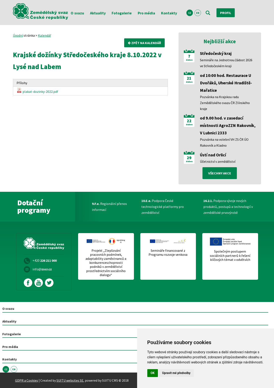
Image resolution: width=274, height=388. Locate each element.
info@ (42, 269)
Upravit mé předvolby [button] (176, 373)
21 (189, 78)
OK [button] (153, 373)
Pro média (146, 13)
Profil (225, 13)
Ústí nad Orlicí (213, 154)
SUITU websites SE (69, 380)
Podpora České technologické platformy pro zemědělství (162, 207)
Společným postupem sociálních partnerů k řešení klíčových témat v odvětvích (230, 255)
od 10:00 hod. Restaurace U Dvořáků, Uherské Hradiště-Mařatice (226, 83)
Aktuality (98, 13)
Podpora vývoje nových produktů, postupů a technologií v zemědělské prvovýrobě (228, 207)
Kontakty (169, 13)
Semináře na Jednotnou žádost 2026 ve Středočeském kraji (226, 63)
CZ (189, 12)
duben (189, 60)
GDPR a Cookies (26, 380)
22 (189, 120)
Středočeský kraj (216, 53)
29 (189, 157)
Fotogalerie (122, 13)
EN (197, 12)
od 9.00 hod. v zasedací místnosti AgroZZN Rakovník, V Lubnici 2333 (228, 125)
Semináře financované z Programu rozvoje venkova (168, 253)
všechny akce (219, 173)
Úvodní (18, 35)
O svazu (77, 13)
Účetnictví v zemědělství (217, 161)
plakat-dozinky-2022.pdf (37, 91)
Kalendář (44, 35)
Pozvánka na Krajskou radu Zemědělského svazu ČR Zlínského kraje (225, 103)
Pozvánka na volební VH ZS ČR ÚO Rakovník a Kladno (224, 142)
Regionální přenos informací (109, 207)
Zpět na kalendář (144, 43)
